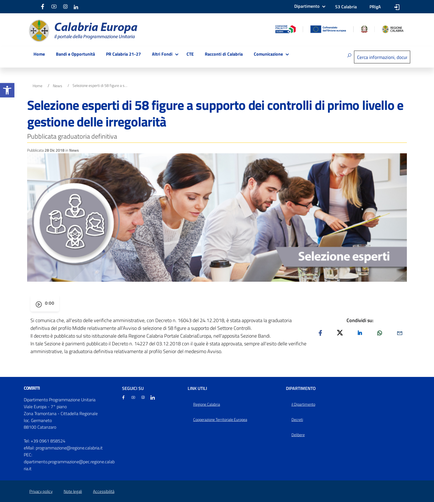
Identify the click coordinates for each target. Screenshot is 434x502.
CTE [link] (190, 54)
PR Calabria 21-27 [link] (123, 54)
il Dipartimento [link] (303, 404)
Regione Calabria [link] (206, 404)
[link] (7, 90)
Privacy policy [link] (41, 491)
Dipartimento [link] (306, 6)
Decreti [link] (297, 419)
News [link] (57, 86)
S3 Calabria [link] (346, 6)
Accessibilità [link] (103, 491)
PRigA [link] (375, 6)
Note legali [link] (73, 491)
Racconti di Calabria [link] (224, 54)
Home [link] (39, 54)
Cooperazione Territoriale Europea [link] (220, 419)
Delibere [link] (298, 435)
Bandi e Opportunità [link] (75, 54)
